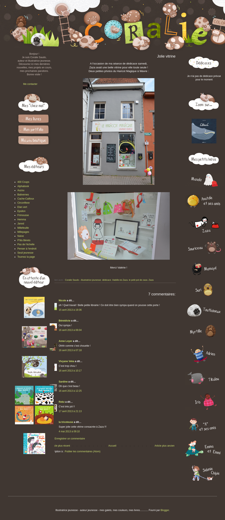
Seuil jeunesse (25, 252)
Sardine (63, 381)
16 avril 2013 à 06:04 (70, 330)
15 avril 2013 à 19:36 (70, 309)
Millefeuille (23, 227)
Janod (20, 223)
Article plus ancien (164, 445)
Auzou (20, 190)
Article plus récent (60, 445)
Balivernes (23, 194)
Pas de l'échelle (26, 244)
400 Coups (23, 182)
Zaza (151, 280)
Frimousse (23, 215)
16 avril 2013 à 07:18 (70, 350)
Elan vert (22, 207)
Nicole (62, 300)
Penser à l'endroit (26, 248)
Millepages (23, 232)
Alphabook (23, 186)
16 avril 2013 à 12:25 (70, 390)
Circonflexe (23, 202)
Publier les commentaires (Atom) (82, 451)
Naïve (20, 236)
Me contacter (30, 84)
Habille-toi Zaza (120, 280)
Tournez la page (26, 256)
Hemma (21, 219)
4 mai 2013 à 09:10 (69, 431)
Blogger (165, 510)
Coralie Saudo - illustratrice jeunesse (83, 280)
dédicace (106, 280)
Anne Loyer (65, 341)
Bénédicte (64, 320)
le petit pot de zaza (138, 280)
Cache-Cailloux (25, 198)
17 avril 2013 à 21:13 (70, 411)
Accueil (112, 445)
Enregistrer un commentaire (70, 438)
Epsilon (21, 211)
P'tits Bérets (23, 240)
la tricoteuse (66, 422)
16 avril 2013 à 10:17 (70, 370)
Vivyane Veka (66, 361)
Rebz (62, 401)
